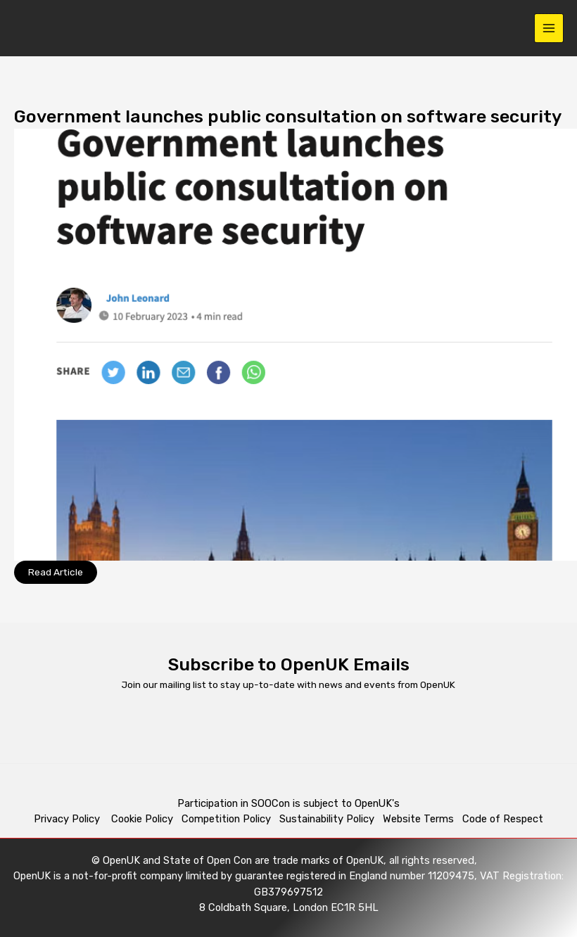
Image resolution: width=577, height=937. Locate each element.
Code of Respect (502, 818)
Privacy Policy (68, 818)
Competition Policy (230, 818)
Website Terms (418, 818)
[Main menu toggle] (549, 28)
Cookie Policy (142, 818)
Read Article (55, 572)
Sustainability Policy (326, 818)
